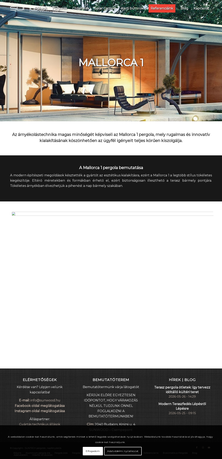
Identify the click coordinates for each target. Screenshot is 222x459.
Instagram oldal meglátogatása (40, 411)
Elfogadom (93, 451)
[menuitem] (41, 8)
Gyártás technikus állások (39, 424)
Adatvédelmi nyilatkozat (123, 451)
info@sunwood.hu (45, 400)
